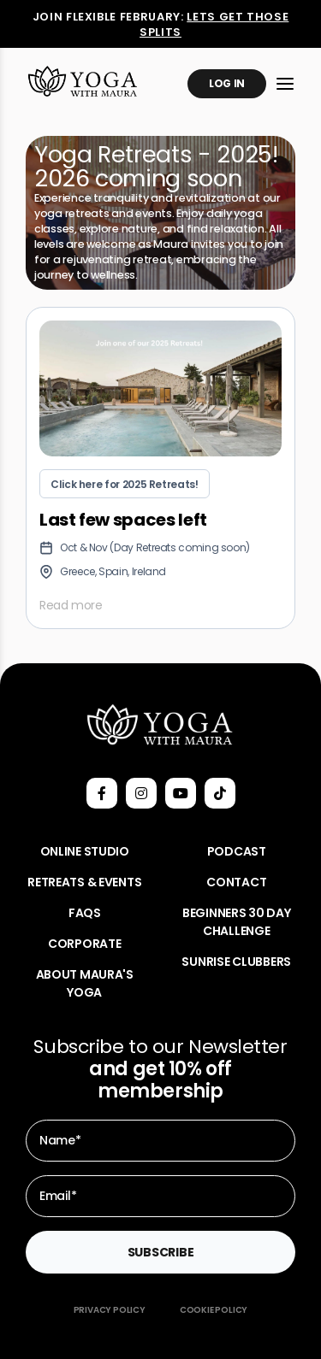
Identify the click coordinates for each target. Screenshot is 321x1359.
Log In (227, 83)
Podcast (236, 851)
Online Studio (84, 851)
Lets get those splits (214, 24)
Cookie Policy (213, 1309)
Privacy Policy (110, 1309)
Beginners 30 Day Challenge (236, 921)
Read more (71, 605)
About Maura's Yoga (85, 983)
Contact (236, 882)
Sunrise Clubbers (236, 961)
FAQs (84, 912)
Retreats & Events (84, 882)
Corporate (84, 943)
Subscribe (160, 1252)
